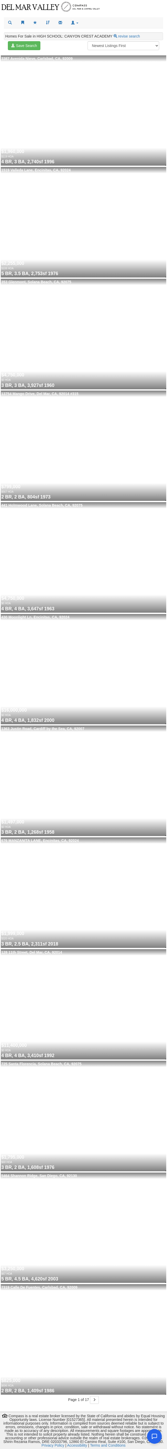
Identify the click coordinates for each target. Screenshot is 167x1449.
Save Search (24, 46)
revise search (129, 36)
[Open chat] (154, 1436)
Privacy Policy (52, 1445)
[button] (75, 22)
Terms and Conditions (107, 1445)
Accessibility (77, 1445)
